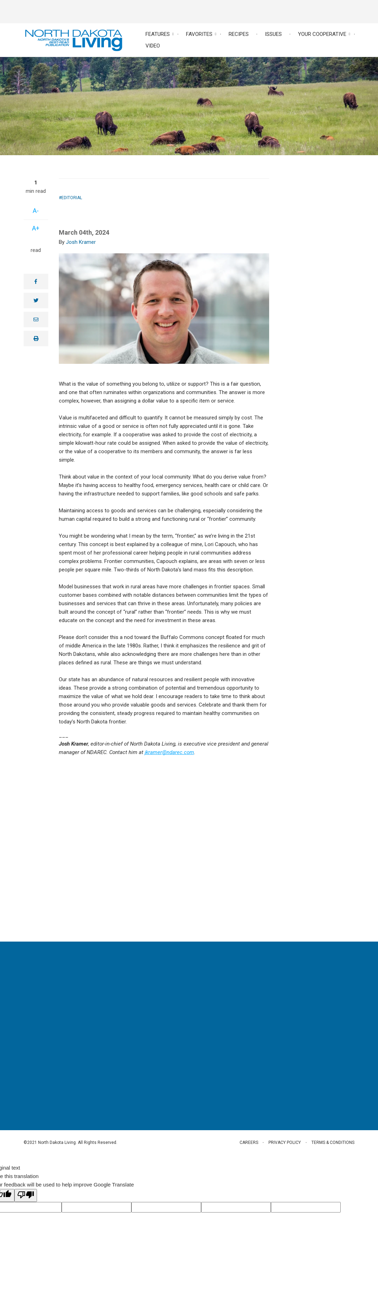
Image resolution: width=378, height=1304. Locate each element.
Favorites (199, 34)
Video (152, 46)
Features (157, 34)
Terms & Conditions (333, 1142)
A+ (35, 228)
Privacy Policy (284, 1142)
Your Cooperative (322, 34)
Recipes (239, 34)
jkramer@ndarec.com (169, 752)
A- (36, 210)
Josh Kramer (81, 242)
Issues (273, 34)
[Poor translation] (25, 1195)
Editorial (71, 197)
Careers (248, 1142)
